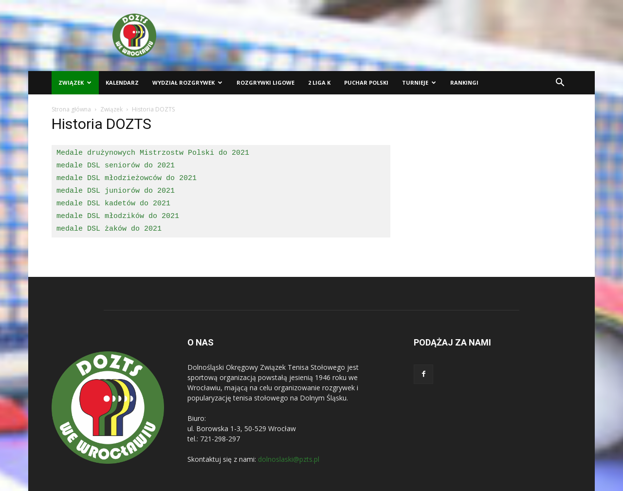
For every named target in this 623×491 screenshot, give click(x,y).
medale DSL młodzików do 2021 (117, 216)
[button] (559, 83)
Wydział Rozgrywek (187, 82)
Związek (75, 82)
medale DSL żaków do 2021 (109, 229)
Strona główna (71, 109)
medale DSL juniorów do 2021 (115, 191)
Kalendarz (122, 82)
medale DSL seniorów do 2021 (115, 166)
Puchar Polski (366, 82)
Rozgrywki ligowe (265, 82)
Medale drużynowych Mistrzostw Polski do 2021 (152, 153)
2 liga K (319, 82)
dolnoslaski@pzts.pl (288, 459)
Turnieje (419, 82)
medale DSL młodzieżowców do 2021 (126, 178)
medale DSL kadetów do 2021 (113, 204)
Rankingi (464, 82)
